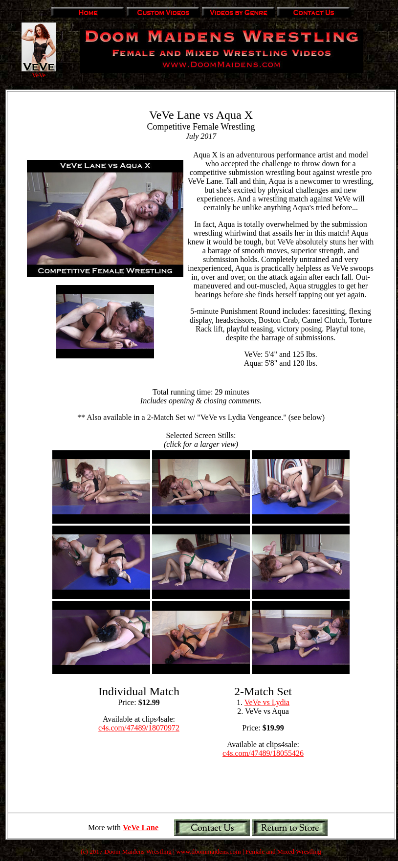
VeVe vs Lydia (266, 702)
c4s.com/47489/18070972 (138, 728)
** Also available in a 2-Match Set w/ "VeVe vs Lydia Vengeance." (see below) (201, 417)
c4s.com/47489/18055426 (263, 753)
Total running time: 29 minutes (201, 396)
